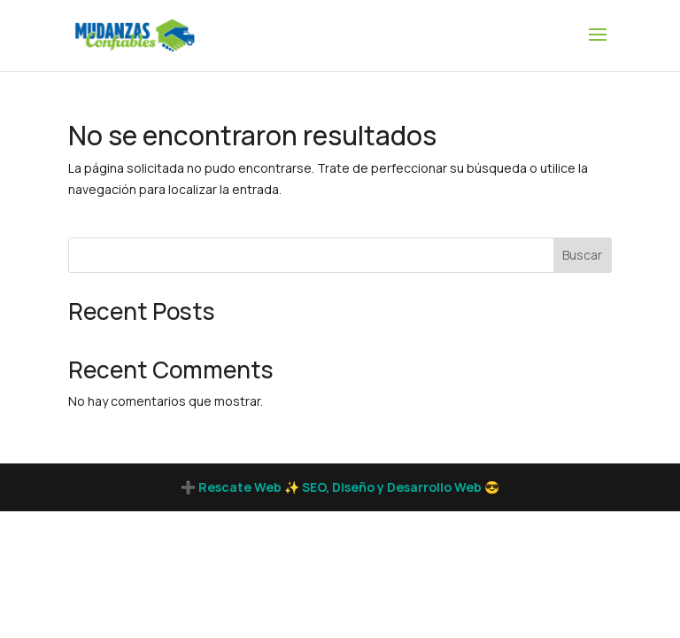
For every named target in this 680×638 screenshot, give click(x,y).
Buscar (582, 254)
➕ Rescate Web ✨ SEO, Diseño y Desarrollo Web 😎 (340, 486)
